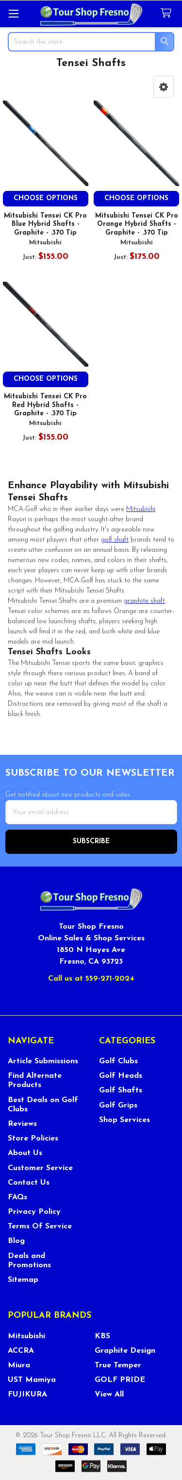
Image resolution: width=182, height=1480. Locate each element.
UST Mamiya (32, 1380)
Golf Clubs (118, 1061)
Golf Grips (118, 1105)
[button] (163, 87)
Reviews (22, 1124)
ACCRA (21, 1351)
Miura (19, 1365)
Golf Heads (120, 1076)
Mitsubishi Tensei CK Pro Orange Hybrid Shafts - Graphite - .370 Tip (136, 224)
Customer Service (40, 1168)
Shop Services (124, 1120)
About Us (25, 1153)
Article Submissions (43, 1061)
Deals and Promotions (29, 1260)
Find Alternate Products (35, 1080)
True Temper (118, 1365)
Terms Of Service (40, 1226)
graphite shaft (144, 601)
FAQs (17, 1197)
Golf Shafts (120, 1090)
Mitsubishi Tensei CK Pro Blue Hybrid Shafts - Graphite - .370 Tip (45, 224)
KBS (102, 1336)
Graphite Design (125, 1351)
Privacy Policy (34, 1212)
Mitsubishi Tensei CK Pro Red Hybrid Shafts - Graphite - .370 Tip (45, 405)
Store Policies (33, 1138)
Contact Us (29, 1183)
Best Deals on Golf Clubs (43, 1104)
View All (109, 1394)
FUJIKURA (27, 1394)
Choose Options (46, 198)
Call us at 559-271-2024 (91, 979)
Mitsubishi (140, 509)
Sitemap (23, 1280)
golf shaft (115, 540)
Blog (16, 1241)
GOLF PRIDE (120, 1380)
